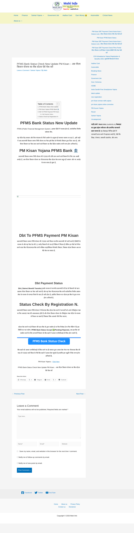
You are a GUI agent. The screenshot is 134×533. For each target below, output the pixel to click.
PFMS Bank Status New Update (48, 107)
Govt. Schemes (97, 87)
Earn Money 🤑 (79, 15)
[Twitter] (39, 495)
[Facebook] (26, 495)
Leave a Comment (23, 70)
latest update (96, 98)
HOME (93, 91)
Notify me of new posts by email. (30, 466)
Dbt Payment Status (47, 114)
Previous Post (18, 393)
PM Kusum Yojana (98, 113)
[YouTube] (51, 495)
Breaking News (96, 76)
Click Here (56, 361)
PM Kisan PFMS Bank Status (106, 40)
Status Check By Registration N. (48, 116)
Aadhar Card (65, 15)
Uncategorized (96, 124)
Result (93, 117)
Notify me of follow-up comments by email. (34, 460)
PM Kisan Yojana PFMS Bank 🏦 (49, 109)
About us (18, 21)
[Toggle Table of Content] (58, 103)
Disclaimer (72, 510)
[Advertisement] (49, 44)
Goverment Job (52, 15)
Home (16, 15)
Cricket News (105, 15)
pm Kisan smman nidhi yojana (102, 106)
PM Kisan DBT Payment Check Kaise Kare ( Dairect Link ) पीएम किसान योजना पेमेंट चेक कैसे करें (106, 34)
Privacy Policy (74, 507)
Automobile (92, 15)
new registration (97, 102)
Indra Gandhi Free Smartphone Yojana (105, 94)
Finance (24, 15)
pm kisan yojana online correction (103, 109)
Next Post (81, 393)
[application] (42, 15)
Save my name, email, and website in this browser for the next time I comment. (48, 454)
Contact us (63, 510)
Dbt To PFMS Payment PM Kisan (49, 112)
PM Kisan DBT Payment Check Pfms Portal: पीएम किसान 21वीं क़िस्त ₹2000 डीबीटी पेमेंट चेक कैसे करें (107, 55)
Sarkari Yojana (36, 15)
